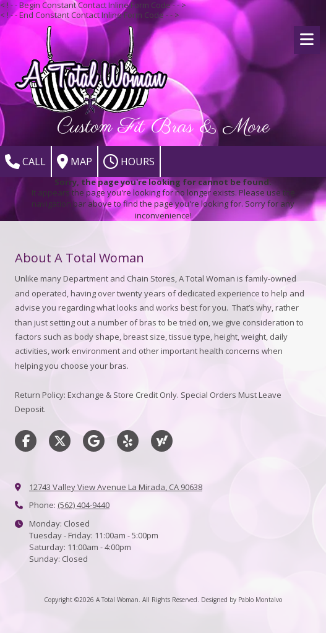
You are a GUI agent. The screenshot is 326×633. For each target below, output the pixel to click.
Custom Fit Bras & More (163, 127)
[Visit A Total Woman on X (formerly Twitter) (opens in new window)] (60, 441)
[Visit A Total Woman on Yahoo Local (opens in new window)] (162, 441)
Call (25, 161)
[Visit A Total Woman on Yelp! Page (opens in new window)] (128, 441)
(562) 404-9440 (83, 504)
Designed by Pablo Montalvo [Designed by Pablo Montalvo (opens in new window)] (241, 599)
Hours (129, 161)
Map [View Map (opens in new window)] (74, 161)
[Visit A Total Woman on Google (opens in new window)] (94, 441)
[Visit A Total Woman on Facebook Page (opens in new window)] (25, 441)
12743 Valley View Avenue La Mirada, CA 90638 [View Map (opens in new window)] (115, 487)
